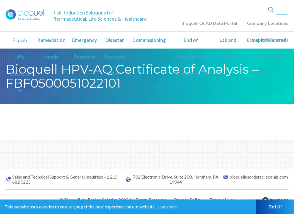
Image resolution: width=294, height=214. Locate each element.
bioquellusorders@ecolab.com (258, 176)
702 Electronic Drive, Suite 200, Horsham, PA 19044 (175, 179)
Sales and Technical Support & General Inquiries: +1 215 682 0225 (65, 179)
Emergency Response (84, 48)
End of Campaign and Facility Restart (191, 56)
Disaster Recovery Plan (114, 56)
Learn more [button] (168, 206)
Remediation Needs (51, 48)
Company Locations (267, 23)
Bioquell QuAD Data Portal (209, 23)
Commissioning (149, 40)
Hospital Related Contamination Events (267, 56)
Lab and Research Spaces (228, 56)
